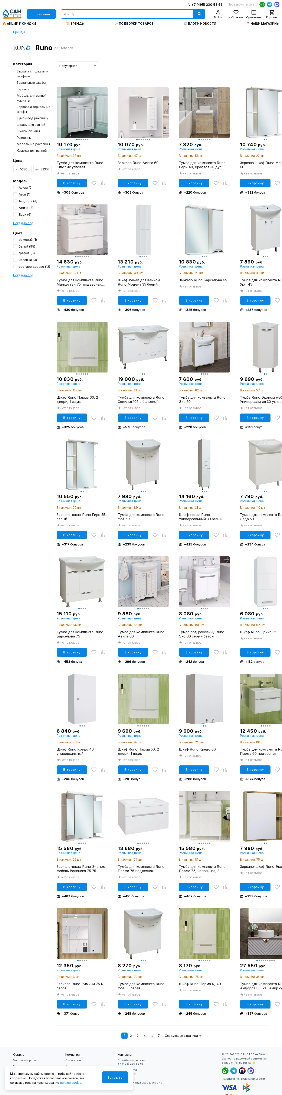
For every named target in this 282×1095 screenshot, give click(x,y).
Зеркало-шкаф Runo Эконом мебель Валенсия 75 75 (81, 868)
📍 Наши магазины (262, 23)
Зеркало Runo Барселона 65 (203, 280)
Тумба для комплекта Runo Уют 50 (141, 517)
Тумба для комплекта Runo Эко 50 (202, 399)
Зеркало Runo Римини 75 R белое (80, 986)
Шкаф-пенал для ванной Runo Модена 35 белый (139, 282)
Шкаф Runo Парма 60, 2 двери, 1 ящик (77, 399)
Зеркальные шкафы (31, 83)
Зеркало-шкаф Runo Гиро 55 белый (81, 517)
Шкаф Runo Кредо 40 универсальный (75, 751)
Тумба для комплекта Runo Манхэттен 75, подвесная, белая (80, 282)
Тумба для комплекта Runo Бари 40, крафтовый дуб (202, 165)
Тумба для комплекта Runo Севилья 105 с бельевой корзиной (141, 399)
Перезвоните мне (241, 4)
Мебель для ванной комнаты (31, 97)
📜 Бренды (75, 23)
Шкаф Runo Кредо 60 (197, 749)
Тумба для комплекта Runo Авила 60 (141, 634)
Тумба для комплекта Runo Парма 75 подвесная (141, 868)
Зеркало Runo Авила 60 (138, 163)
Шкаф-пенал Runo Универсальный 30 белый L (202, 517)
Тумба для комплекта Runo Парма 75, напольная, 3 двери (202, 868)
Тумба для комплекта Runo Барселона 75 (80, 634)
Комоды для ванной (32, 151)
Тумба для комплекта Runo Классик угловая (80, 165)
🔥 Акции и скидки (19, 23)
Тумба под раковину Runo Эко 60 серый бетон (201, 634)
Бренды (19, 32)
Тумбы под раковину (32, 118)
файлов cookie (70, 1082)
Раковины (24, 138)
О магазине (73, 1060)
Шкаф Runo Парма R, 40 (200, 984)
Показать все (23, 223)
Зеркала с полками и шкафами (32, 73)
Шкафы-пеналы (28, 131)
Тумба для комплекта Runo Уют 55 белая (141, 986)
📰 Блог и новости (200, 23)
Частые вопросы (24, 1060)
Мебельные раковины (33, 144)
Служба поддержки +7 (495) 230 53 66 (131, 1061)
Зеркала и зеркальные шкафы (33, 109)
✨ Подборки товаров (134, 23)
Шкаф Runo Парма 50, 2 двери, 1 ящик (138, 751)
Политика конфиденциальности (243, 1078)
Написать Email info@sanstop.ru (129, 1071)
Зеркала (23, 89)
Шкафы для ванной (31, 125)
